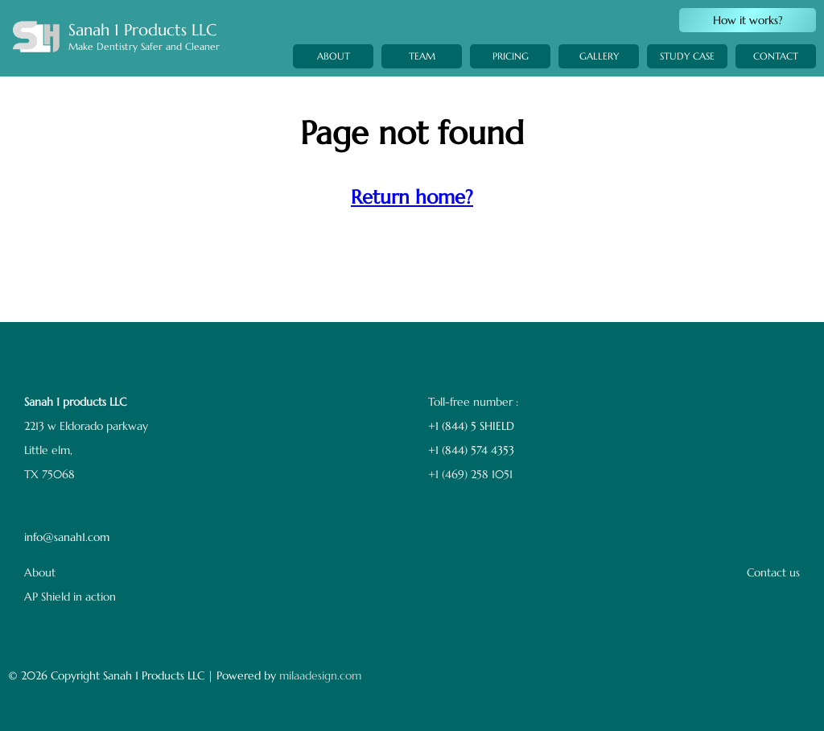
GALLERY (599, 69)
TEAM (422, 57)
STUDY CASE (687, 75)
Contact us (773, 572)
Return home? (412, 197)
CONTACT (775, 79)
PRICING (510, 63)
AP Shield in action (70, 596)
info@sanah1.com (66, 537)
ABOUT (333, 56)
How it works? (748, 20)
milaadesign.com (320, 675)
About (40, 572)
